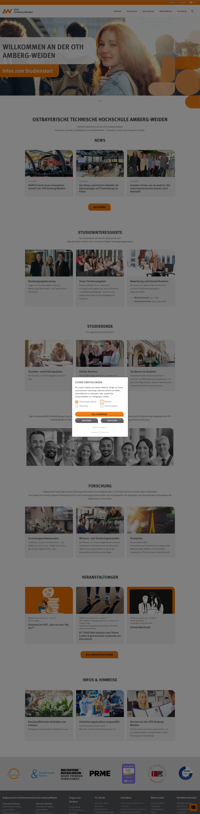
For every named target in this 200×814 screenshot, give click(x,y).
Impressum (94, 432)
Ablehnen (86, 420)
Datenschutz (105, 432)
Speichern (112, 420)
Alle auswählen (99, 414)
